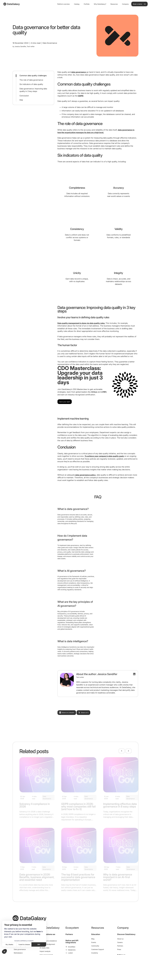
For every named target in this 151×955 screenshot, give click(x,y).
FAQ (21, 100)
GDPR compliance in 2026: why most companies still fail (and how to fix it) (78, 806)
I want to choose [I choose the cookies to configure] (24, 944)
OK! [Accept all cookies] (38, 944)
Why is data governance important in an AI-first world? (117, 877)
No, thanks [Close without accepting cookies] (9, 944)
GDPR (80, 96)
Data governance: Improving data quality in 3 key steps (33, 90)
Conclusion (24, 96)
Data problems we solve (47, 935)
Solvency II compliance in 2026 (34, 805)
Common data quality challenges (33, 76)
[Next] (129, 751)
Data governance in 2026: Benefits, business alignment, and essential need (36, 877)
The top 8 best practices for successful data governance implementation (78, 877)
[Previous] (122, 751)
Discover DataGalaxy (126, 934)
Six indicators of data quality (31, 84)
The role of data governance (31, 80)
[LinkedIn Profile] (134, 674)
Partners (69, 934)
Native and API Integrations (72, 941)
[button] (4, 951)
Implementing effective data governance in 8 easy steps (120, 805)
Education (95, 934)
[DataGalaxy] (11, 4)
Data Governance (47, 797)
